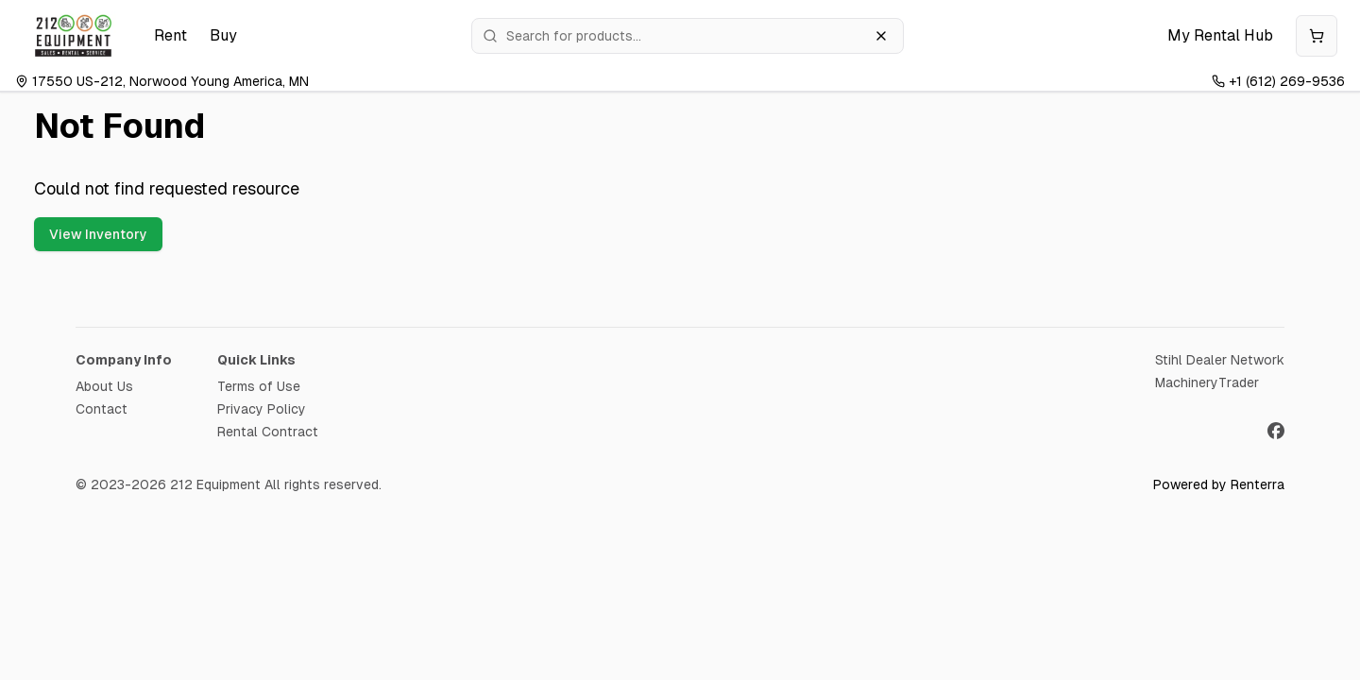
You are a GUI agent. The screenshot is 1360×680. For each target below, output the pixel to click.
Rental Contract (267, 431)
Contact (102, 408)
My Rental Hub (1220, 35)
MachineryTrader (1207, 382)
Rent (170, 35)
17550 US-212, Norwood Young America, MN (162, 81)
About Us (104, 386)
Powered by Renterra (1218, 484)
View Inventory (98, 234)
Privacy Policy (261, 408)
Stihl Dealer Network (1219, 359)
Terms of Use (258, 386)
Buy (223, 35)
